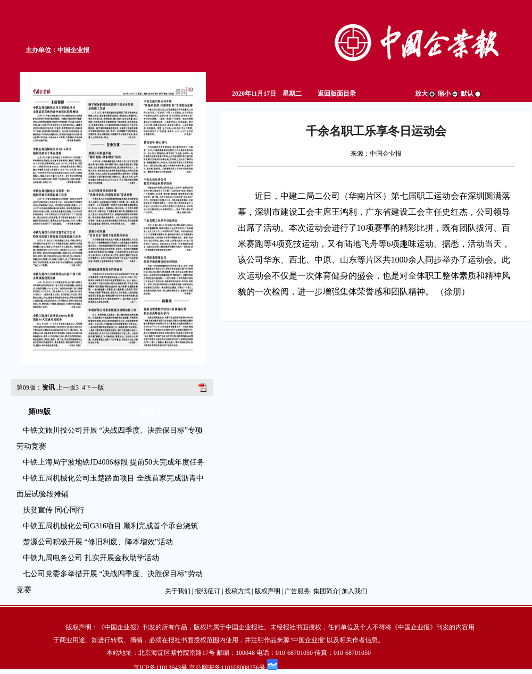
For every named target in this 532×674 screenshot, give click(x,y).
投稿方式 (238, 591)
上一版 (67, 387)
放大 (425, 93)
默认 (471, 93)
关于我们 (177, 591)
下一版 (93, 387)
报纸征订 (207, 591)
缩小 (448, 93)
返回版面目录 (337, 93)
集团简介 (326, 591)
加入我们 (354, 591)
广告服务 (297, 591)
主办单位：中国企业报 (57, 50)
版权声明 (267, 591)
